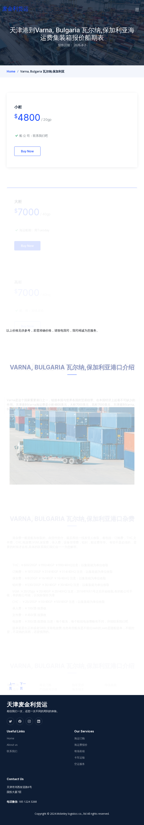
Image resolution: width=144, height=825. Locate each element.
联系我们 (12, 751)
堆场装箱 (79, 751)
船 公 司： (33, 141)
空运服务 (79, 764)
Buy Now (27, 157)
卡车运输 (79, 757)
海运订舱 (79, 738)
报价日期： (65, 45)
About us (12, 744)
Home (11, 71)
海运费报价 (80, 744)
